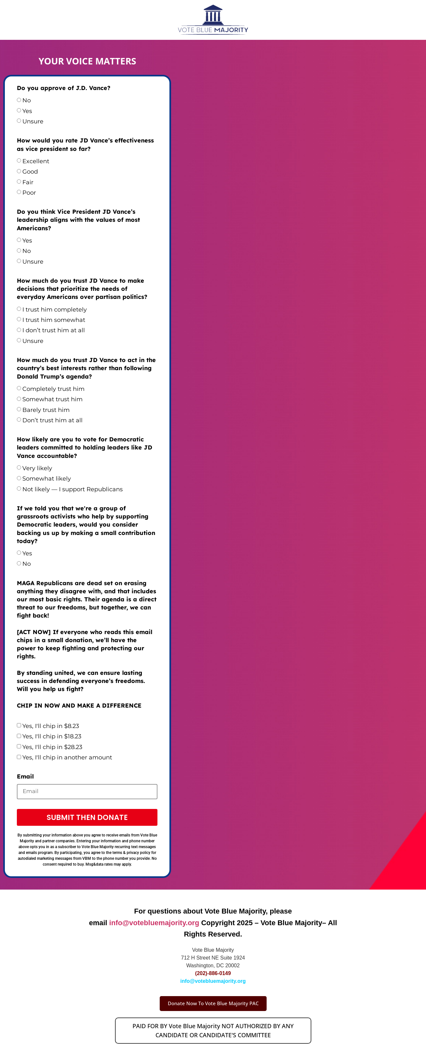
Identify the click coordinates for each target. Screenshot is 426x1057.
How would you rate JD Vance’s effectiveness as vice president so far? (85, 144)
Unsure (32, 121)
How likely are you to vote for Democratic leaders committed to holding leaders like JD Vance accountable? (84, 447)
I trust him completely (54, 309)
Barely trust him (46, 410)
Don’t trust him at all (52, 420)
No (26, 100)
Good (30, 171)
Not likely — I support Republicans (72, 489)
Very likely (37, 468)
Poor (29, 192)
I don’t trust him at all (53, 330)
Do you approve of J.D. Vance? (63, 88)
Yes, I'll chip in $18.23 (51, 736)
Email (25, 776)
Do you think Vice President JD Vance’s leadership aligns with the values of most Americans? (78, 220)
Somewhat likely (46, 478)
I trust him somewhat (53, 320)
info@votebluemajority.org (154, 924)
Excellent (35, 161)
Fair (27, 182)
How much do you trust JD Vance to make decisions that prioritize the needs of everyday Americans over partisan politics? (82, 289)
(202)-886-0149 (213, 974)
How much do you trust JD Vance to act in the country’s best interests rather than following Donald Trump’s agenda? (86, 368)
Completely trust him (53, 388)
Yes (27, 111)
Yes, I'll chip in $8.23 (50, 726)
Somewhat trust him (52, 399)
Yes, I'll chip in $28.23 (52, 747)
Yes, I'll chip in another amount (67, 757)
